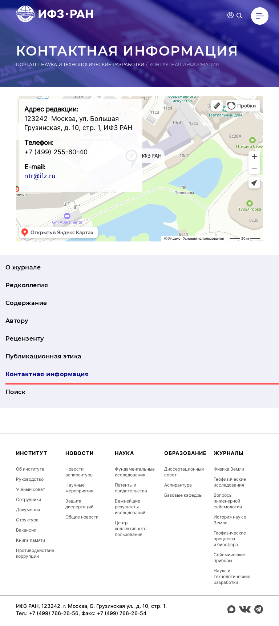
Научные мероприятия (79, 487)
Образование (185, 453)
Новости (79, 453)
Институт (31, 453)
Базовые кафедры (183, 495)
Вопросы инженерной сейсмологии (228, 500)
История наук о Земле (230, 519)
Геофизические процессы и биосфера (230, 538)
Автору (16, 320)
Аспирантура (178, 485)
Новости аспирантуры (79, 471)
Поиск (15, 392)
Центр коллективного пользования (130, 528)
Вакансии (26, 530)
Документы (28, 509)
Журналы (229, 453)
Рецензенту (24, 338)
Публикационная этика (43, 356)
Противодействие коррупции (35, 553)
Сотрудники (28, 499)
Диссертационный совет (184, 471)
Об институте (30, 469)
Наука (124, 453)
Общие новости (81, 517)
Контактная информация (47, 374)
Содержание (26, 303)
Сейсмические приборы (229, 557)
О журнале (23, 267)
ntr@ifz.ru (39, 176)
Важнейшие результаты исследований (130, 506)
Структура (27, 520)
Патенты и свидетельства (131, 487)
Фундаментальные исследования (135, 471)
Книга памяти (30, 540)
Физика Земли (229, 469)
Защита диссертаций (79, 503)
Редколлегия (26, 285)
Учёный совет (30, 489)
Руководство (30, 479)
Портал (26, 64)
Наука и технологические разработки (92, 64)
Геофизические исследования (230, 482)
